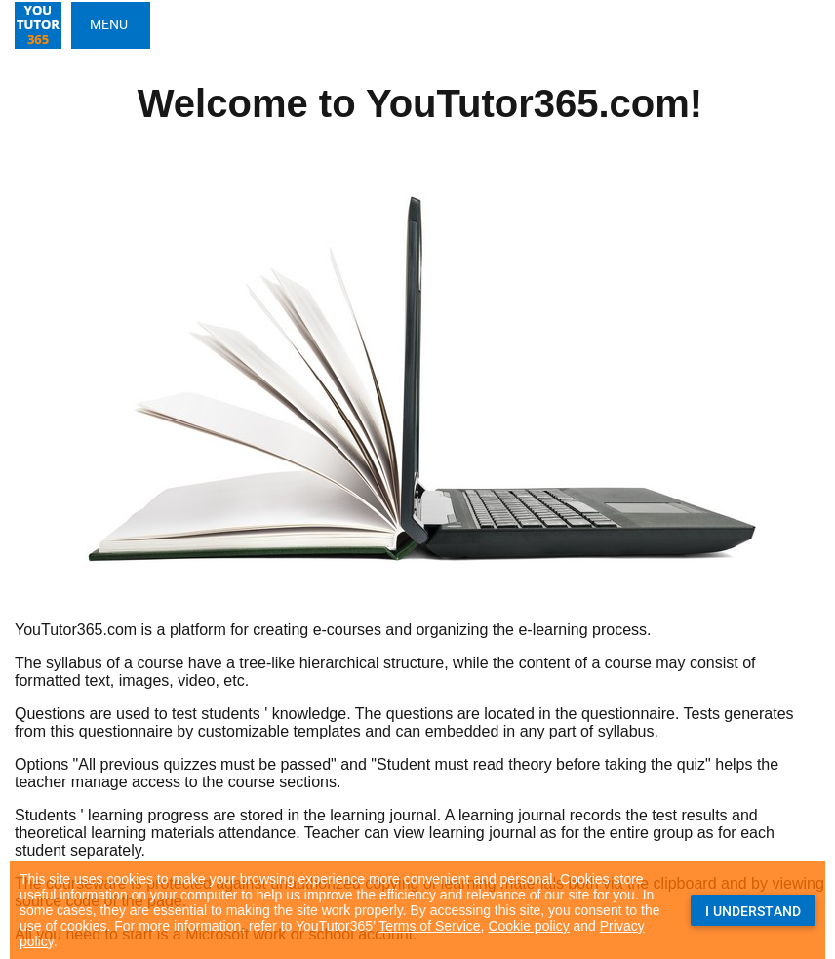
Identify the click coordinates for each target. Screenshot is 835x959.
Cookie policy (528, 926)
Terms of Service (429, 926)
